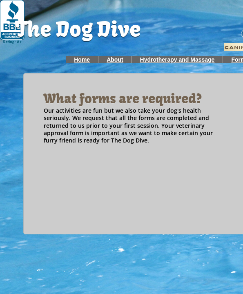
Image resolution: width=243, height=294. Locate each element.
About (115, 59)
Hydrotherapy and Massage (177, 59)
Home (82, 59)
